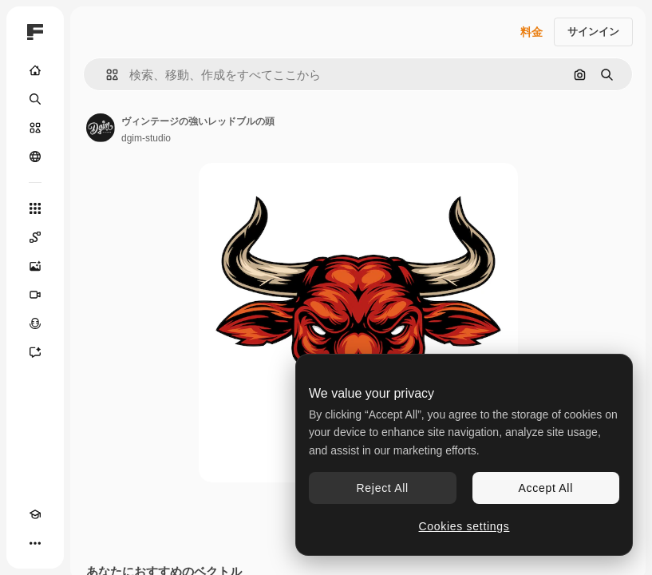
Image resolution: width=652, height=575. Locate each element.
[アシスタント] (35, 352)
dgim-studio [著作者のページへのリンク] (146, 138)
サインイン (593, 32)
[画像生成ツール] (35, 266)
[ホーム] (35, 70)
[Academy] (35, 514)
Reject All (383, 488)
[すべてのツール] (35, 208)
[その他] (35, 543)
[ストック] (35, 128)
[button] (106, 75)
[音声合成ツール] (35, 323)
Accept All (546, 488)
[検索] (35, 99)
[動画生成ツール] (35, 294)
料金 (531, 32)
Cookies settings (464, 526)
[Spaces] (35, 237)
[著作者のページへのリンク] (100, 127)
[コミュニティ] (35, 156)
